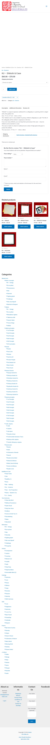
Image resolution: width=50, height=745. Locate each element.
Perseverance (9, 288)
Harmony (7, 577)
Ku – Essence (8, 487)
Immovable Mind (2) (10, 572)
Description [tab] (5, 108)
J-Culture (4, 652)
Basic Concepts (9, 280)
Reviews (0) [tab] (26, 108)
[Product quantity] (4, 89)
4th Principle (9, 338)
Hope (6, 588)
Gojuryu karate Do (11, 372)
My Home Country (9, 627)
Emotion (7, 591)
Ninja (6, 659)
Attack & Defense (10, 460)
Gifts (3, 601)
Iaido (7, 449)
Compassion (8, 550)
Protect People (10, 359)
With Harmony (8, 599)
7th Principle (9, 415)
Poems (4, 625)
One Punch (9, 368)
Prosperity (7, 546)
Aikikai (8, 325)
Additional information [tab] (15, 108)
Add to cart (12, 89)
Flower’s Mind (8, 649)
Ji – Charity (8, 495)
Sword (8, 455)
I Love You (7, 612)
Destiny (6, 646)
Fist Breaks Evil (10, 362)
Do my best (8, 529)
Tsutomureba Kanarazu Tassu (14, 436)
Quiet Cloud (8, 505)
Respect (7, 623)
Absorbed (7, 522)
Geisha (6, 662)
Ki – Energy (8, 526)
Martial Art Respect (11, 304)
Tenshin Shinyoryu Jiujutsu (13, 442)
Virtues (4, 548)
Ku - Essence (18, 67)
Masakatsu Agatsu (11, 314)
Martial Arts (5, 278)
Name (6, 169)
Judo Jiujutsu (8, 423)
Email (6, 176)
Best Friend (8, 614)
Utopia (6, 633)
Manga (6, 657)
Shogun (7, 668)
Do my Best (9, 285)
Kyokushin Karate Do (11, 386)
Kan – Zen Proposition (10, 490)
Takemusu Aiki (10, 317)
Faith (6, 564)
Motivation (4, 524)
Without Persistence (10, 503)
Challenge (9, 299)
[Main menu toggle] (46, 6)
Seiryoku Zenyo (10, 434)
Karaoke (7, 670)
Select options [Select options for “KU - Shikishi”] (8, 226)
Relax (6, 519)
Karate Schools (9, 370)
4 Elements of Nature (10, 638)
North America (20, 135)
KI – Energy (9, 282)
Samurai (8, 293)
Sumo (6, 665)
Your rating (8, 154)
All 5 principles (10, 344)
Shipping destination (7, 79)
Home (3, 67)
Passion (7, 593)
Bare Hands (9, 365)
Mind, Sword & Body (11, 463)
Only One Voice (9, 508)
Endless (7, 511)
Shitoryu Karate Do (11, 375)
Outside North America (31, 135)
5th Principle (9, 341)
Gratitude (7, 620)
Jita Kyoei (8, 431)
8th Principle (9, 418)
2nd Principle (9, 333)
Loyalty (6, 561)
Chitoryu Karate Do (11, 383)
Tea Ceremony (5, 498)
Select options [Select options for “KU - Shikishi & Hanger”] (40, 226)
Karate (6, 346)
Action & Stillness (11, 466)
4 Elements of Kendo (11, 452)
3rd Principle (9, 336)
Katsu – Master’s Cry (10, 492)
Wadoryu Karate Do (11, 381)
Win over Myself (9, 540)
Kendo (8, 447)
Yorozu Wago (9, 323)
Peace (6, 582)
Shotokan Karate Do (11, 378)
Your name (31, 696)
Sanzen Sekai (9, 320)
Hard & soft (9, 357)
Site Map (18, 705)
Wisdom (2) (8, 558)
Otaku (6, 654)
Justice (6, 553)
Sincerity (7, 535)
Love (6, 580)
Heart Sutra (8, 473)
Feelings (4, 575)
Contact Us (18, 703)
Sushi (6, 673)
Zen (6, 476)
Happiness (7, 606)
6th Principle (9, 413)
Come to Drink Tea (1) (10, 513)
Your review (8, 158)
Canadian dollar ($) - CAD (8, 97)
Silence (6, 585)
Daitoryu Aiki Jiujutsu (12, 439)
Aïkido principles (9, 328)
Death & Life (9, 468)
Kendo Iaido (8, 445)
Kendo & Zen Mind (11, 458)
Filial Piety (7, 567)
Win (7, 290)
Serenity (7, 596)
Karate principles (9, 397)
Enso (6, 481)
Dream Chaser (8, 636)
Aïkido (6, 307)
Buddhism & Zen (6, 471)
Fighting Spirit (10, 296)
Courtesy (7, 556)
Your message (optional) (31, 713)
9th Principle (9, 421)
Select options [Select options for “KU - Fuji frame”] (8, 256)
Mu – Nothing (8, 484)
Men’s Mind (8, 641)
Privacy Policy (18, 697)
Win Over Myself (10, 301)
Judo (7, 426)
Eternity (7, 630)
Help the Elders (9, 569)
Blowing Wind (8, 644)
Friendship (7, 617)
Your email (31, 703)
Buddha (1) (7, 479)
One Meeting (8, 516)
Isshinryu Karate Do (11, 389)
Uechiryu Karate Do (11, 391)
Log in (4, 700)
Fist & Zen (9, 351)
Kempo (8, 354)
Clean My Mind (8, 500)
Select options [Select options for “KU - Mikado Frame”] (24, 226)
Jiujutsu (8, 428)
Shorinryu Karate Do (11, 394)
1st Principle (9, 330)
